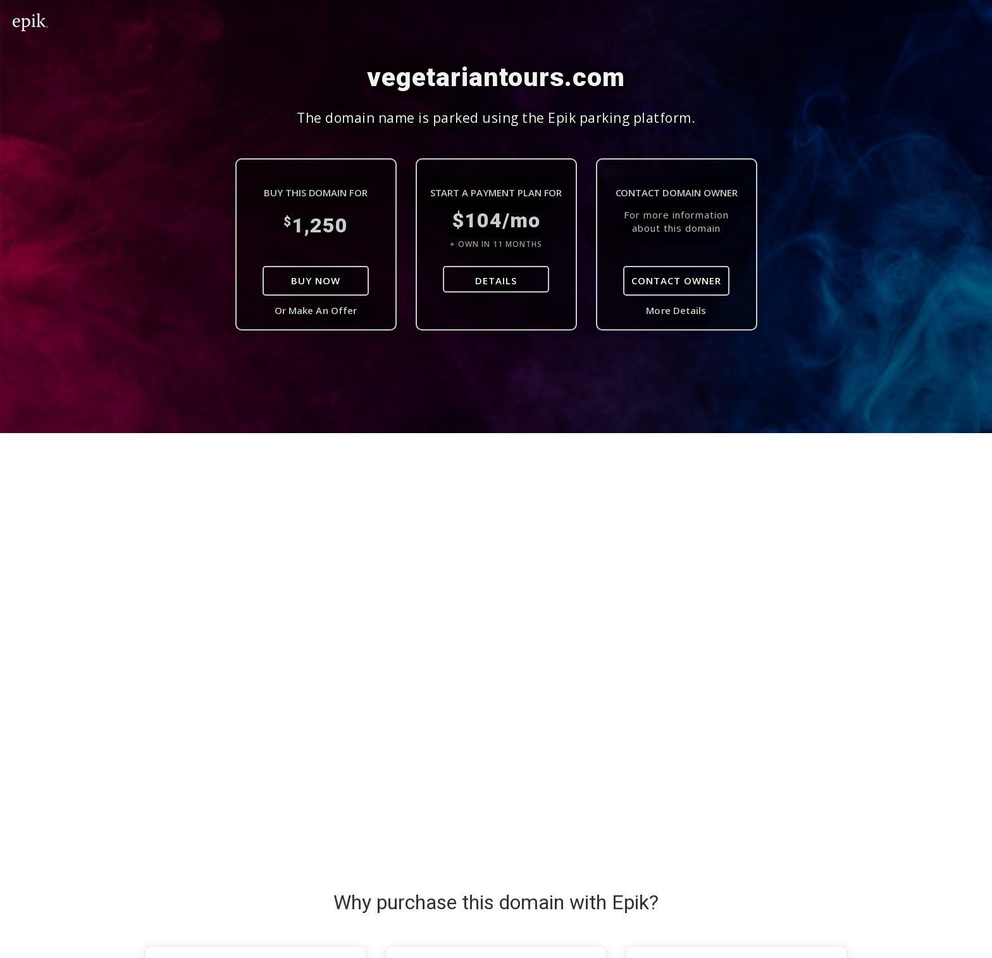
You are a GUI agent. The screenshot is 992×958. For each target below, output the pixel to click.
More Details (676, 310)
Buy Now (315, 280)
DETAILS (496, 280)
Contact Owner (676, 280)
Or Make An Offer (316, 310)
